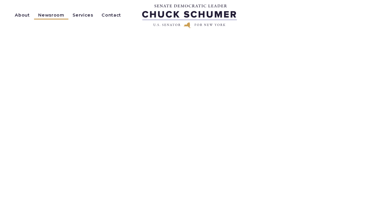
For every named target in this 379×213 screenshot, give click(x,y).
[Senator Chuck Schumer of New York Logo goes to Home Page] (189, 16)
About (22, 15)
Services (83, 15)
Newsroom (51, 15)
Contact (111, 15)
